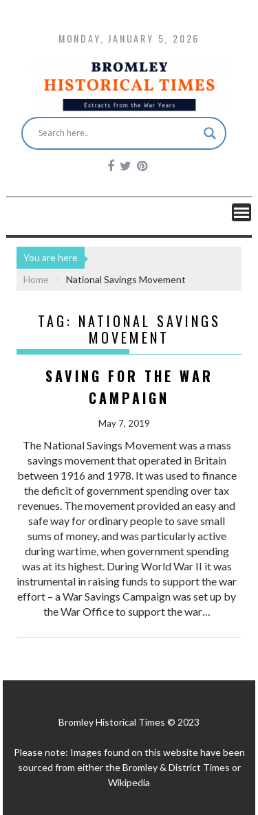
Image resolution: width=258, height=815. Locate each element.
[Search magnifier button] (209, 133)
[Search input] (118, 133)
